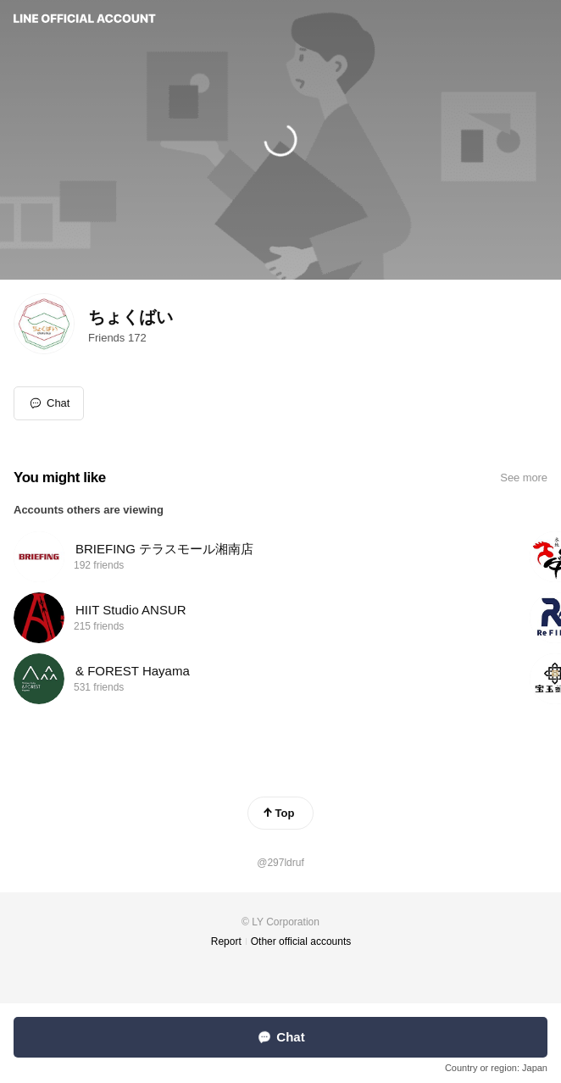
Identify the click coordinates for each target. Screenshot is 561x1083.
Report (226, 941)
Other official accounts (301, 941)
